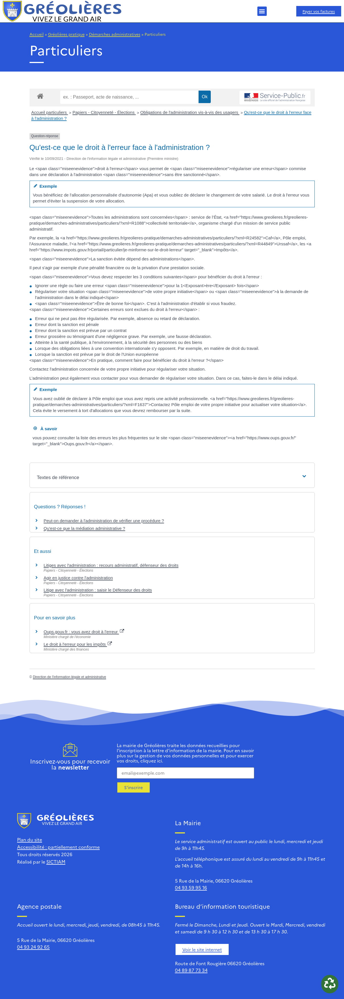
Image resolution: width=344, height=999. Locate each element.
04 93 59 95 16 (191, 887)
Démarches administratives (114, 34)
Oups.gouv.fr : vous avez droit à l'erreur (84, 631)
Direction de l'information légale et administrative (69, 677)
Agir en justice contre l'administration (78, 577)
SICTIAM (55, 861)
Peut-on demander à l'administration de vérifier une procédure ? (104, 520)
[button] (262, 11)
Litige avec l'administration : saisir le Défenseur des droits (98, 590)
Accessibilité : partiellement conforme (58, 847)
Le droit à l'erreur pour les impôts (78, 644)
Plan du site (29, 839)
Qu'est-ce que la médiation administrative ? (84, 528)
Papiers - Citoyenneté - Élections (104, 112)
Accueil (37, 34)
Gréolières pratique (66, 34)
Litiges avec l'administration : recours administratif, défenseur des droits (111, 565)
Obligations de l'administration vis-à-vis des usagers (189, 112)
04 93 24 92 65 (33, 947)
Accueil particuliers (49, 112)
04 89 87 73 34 (191, 970)
